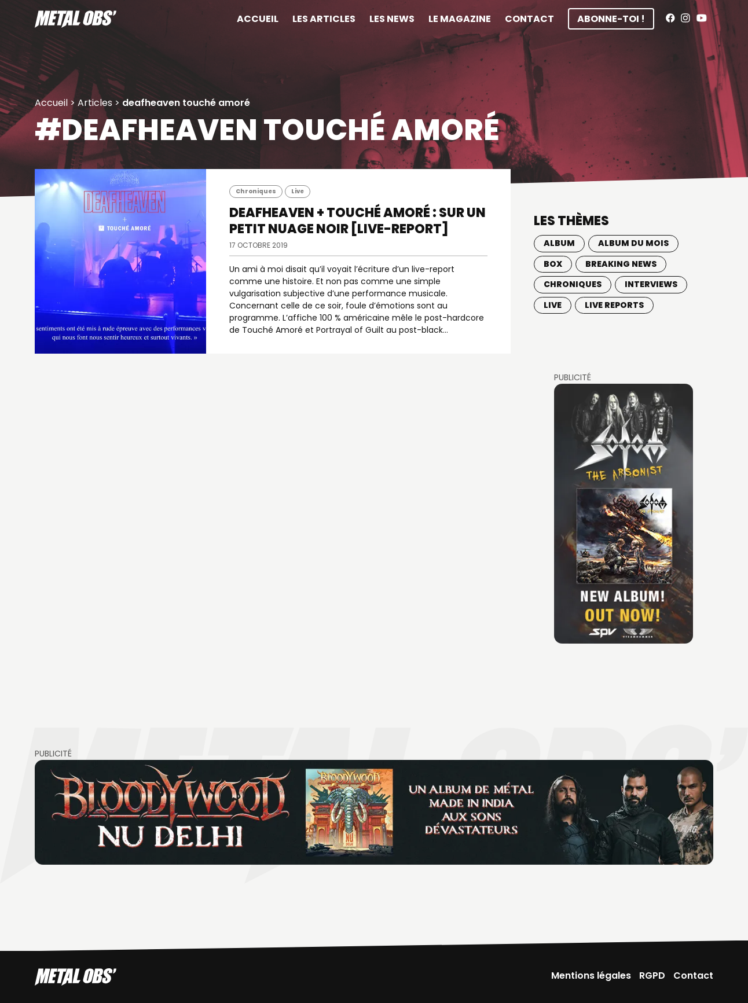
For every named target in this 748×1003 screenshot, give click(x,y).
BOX (553, 264)
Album (559, 243)
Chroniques (256, 191)
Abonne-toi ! (611, 18)
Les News (392, 18)
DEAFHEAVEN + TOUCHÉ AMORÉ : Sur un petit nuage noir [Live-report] (357, 221)
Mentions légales (591, 975)
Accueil (257, 18)
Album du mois (633, 243)
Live (297, 191)
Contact (529, 18)
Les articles (323, 18)
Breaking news (621, 264)
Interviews (651, 284)
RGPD (652, 975)
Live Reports (614, 305)
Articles (95, 102)
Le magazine (459, 18)
